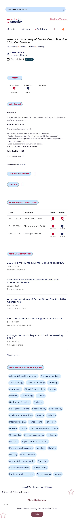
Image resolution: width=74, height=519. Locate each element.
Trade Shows (12, 47)
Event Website (20, 165)
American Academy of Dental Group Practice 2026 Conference (36, 300)
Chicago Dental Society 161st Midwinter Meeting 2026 (35, 336)
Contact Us (38, 487)
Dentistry (40, 47)
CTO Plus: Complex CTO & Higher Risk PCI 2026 (34, 318)
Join (37, 514)
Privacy (48, 487)
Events (11, 29)
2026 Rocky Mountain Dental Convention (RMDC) (36, 263)
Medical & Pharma (27, 47)
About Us (26, 487)
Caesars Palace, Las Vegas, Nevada (18, 53)
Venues (26, 29)
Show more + (13, 355)
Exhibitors (42, 29)
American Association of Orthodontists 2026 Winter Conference (33, 281)
